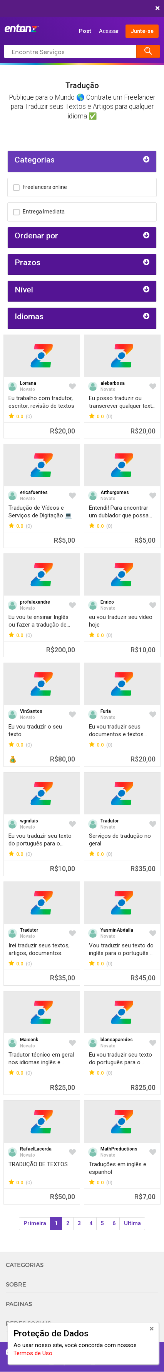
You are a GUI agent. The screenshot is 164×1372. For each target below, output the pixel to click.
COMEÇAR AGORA (80, 8)
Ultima (132, 1223)
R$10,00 (143, 650)
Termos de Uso (32, 1353)
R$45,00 (143, 978)
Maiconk (29, 1039)
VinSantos (31, 711)
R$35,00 (143, 869)
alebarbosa (112, 383)
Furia (105, 711)
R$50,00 (62, 1197)
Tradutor (109, 821)
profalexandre (35, 602)
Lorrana (28, 383)
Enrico (107, 602)
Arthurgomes (114, 492)
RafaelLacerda (36, 1149)
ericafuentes (34, 492)
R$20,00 (62, 431)
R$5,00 (64, 540)
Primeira (34, 1223)
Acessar (109, 31)
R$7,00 (145, 1197)
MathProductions (118, 1149)
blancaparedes (116, 1039)
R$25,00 (62, 1087)
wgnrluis (29, 821)
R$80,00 (62, 759)
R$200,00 (60, 650)
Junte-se (142, 31)
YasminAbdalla (116, 930)
